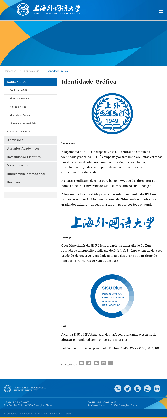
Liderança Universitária (23, 123)
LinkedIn (157, 388)
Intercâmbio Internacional (26, 174)
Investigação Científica (24, 157)
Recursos (14, 182)
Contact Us (117, 388)
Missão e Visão (18, 107)
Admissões (15, 140)
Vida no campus (19, 165)
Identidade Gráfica (20, 115)
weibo (147, 388)
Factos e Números (20, 132)
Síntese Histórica (19, 98)
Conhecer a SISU (19, 90)
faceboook (137, 388)
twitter (127, 388)
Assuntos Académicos (23, 148)
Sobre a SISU (31, 71)
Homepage (10, 71)
